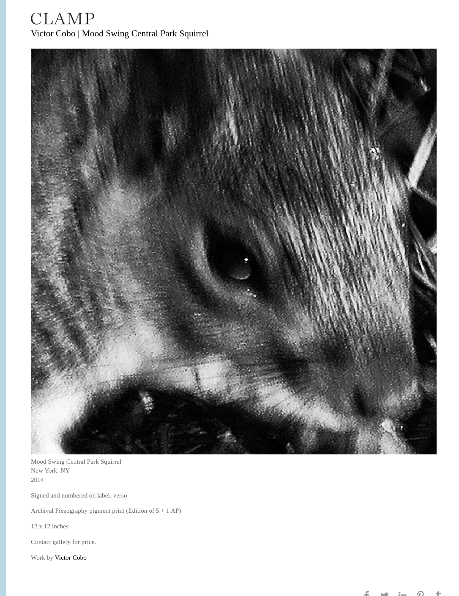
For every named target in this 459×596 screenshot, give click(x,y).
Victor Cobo (71, 557)
